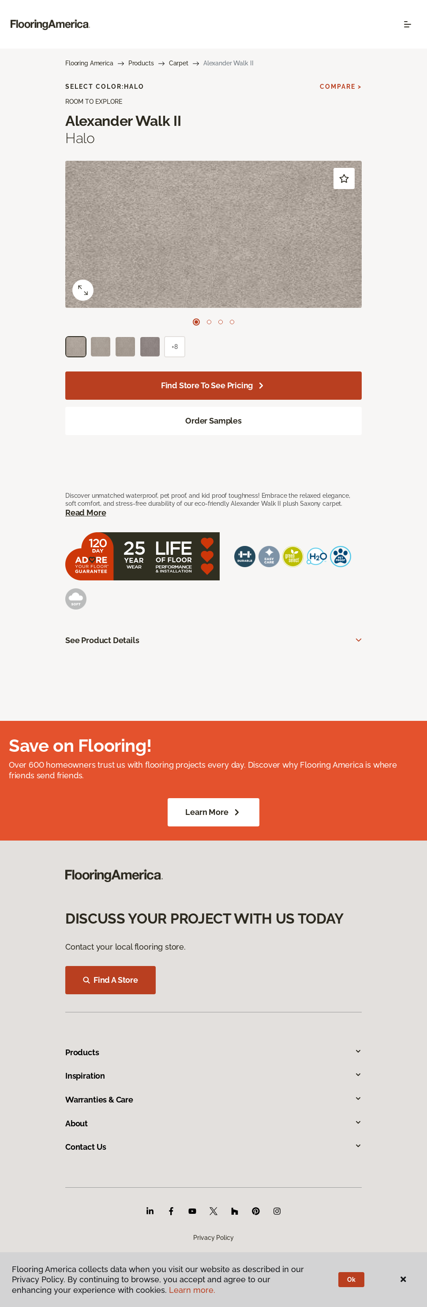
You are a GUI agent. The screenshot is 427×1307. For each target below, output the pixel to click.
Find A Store (110, 980)
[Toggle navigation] (407, 24)
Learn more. (192, 1290)
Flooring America (89, 63)
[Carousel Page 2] (209, 322)
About (213, 1123)
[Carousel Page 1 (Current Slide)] (196, 322)
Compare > (341, 86)
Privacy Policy (213, 1237)
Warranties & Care (213, 1099)
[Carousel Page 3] (220, 322)
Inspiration (213, 1075)
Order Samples (213, 420)
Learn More (213, 812)
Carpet (178, 63)
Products (141, 63)
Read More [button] (85, 512)
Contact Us (213, 1147)
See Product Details (102, 640)
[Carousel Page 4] (232, 322)
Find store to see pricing (213, 385)
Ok (351, 1279)
